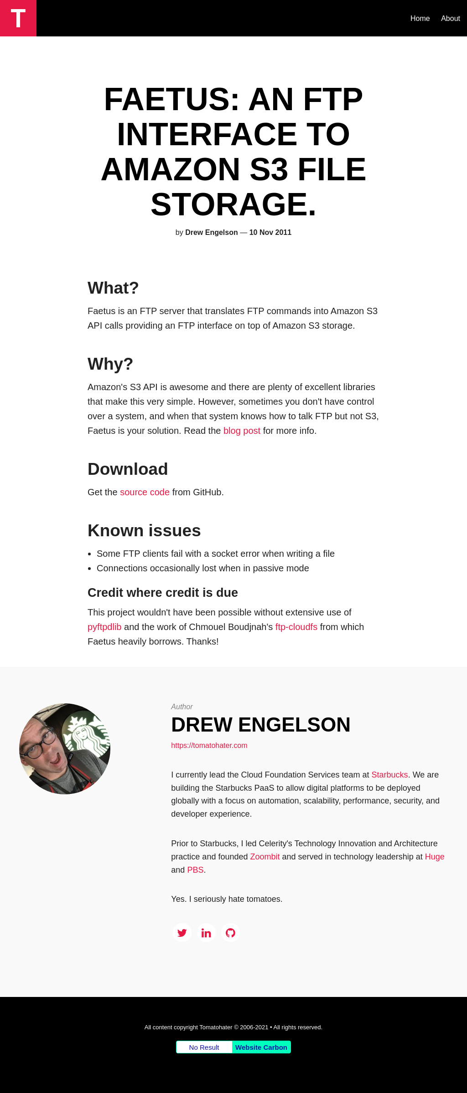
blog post (241, 431)
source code (145, 492)
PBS (195, 869)
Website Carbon (261, 1047)
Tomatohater (215, 1027)
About (450, 18)
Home (420, 18)
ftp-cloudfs (296, 627)
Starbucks (390, 774)
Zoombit (265, 856)
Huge (435, 856)
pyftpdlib (105, 627)
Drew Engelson (261, 724)
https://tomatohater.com (209, 745)
